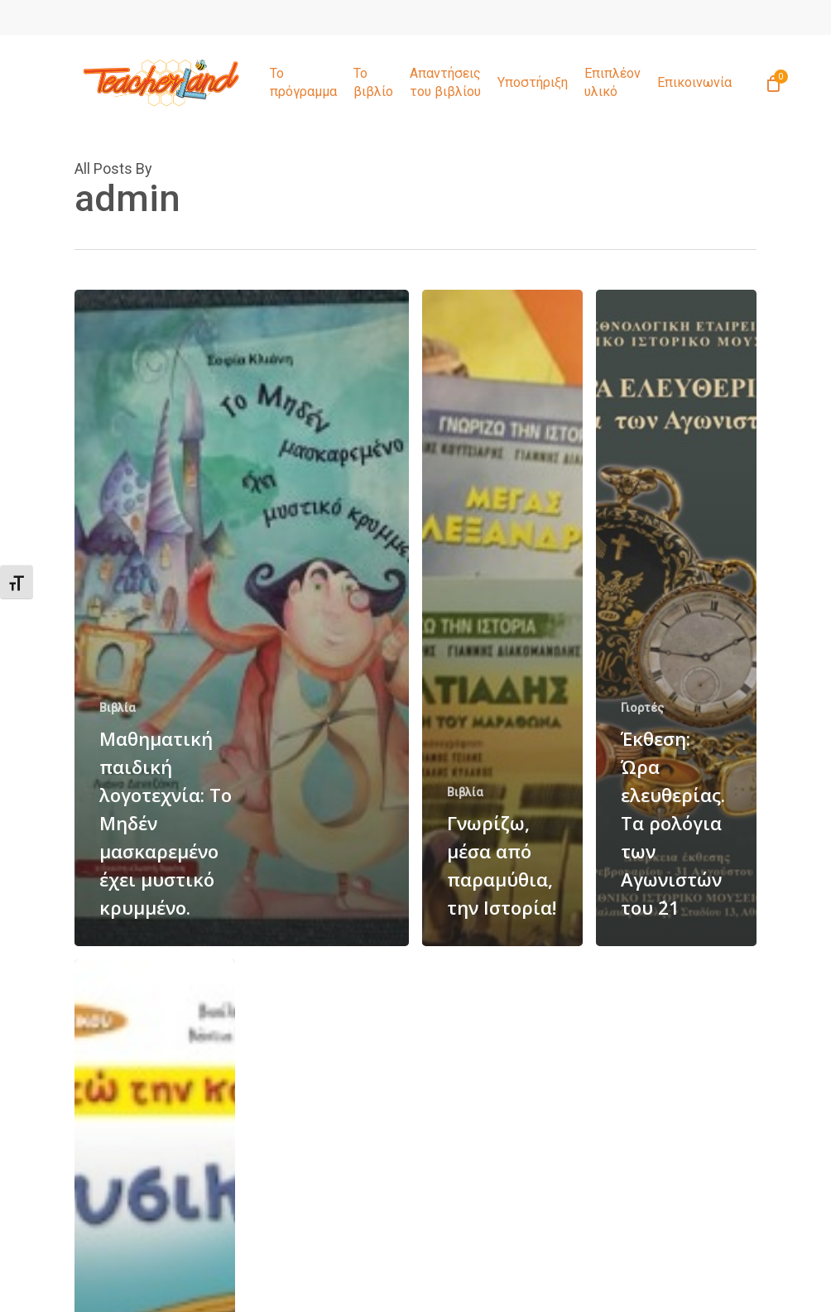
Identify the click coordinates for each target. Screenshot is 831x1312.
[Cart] (773, 82)
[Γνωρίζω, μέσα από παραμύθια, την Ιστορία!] (502, 618)
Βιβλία (117, 707)
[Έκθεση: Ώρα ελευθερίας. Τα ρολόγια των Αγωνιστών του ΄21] (676, 618)
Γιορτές (642, 707)
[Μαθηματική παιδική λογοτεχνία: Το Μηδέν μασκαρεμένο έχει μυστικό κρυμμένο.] (241, 618)
